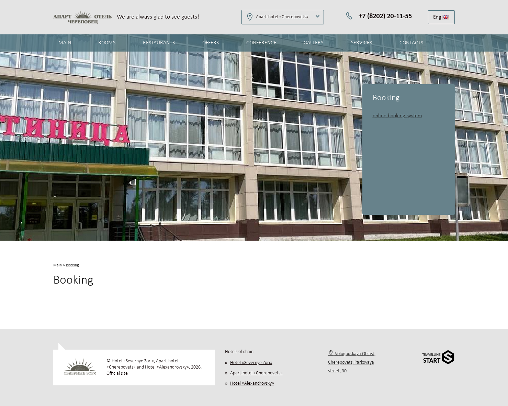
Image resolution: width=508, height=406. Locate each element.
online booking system (397, 116)
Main (57, 265)
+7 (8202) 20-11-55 (385, 16)
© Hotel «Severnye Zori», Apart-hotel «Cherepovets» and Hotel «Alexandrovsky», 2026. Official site (154, 367)
